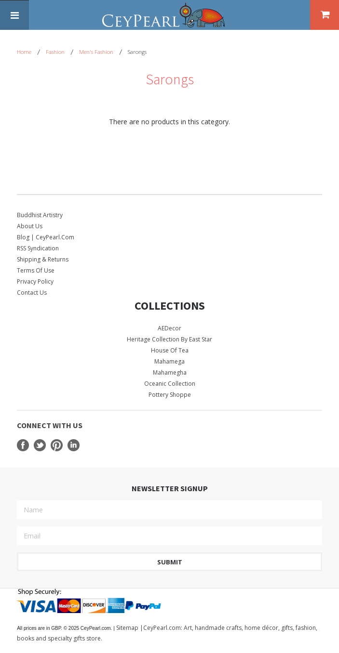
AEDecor (169, 328)
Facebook (23, 445)
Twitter (40, 445)
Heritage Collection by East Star (169, 339)
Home (24, 51)
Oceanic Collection (169, 383)
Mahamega (169, 361)
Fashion (55, 51)
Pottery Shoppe (170, 395)
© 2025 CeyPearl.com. (66, 628)
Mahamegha (170, 372)
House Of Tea (170, 350)
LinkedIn (74, 445)
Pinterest (57, 445)
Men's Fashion (96, 51)
